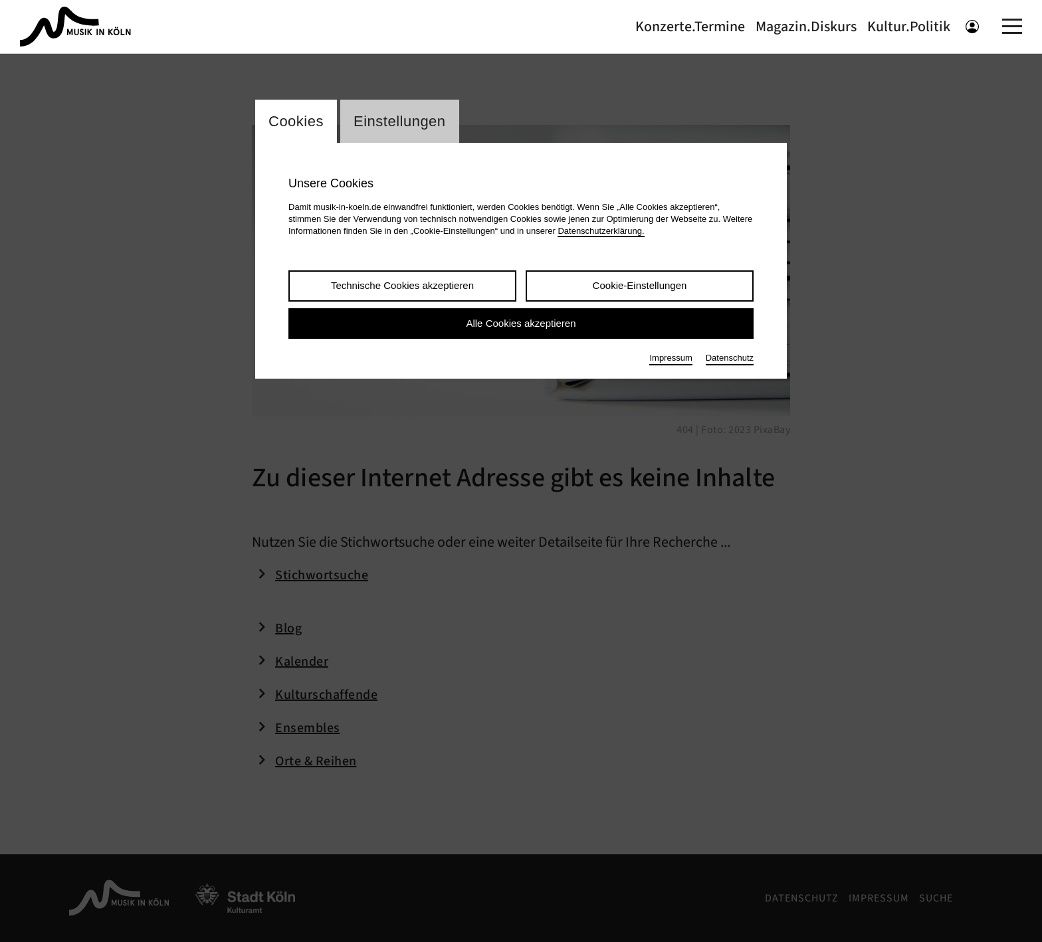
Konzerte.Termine (690, 26)
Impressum (670, 358)
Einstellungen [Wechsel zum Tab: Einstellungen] (400, 121)
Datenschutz (730, 358)
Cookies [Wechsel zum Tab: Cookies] (296, 121)
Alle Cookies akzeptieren (520, 323)
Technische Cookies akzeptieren (402, 285)
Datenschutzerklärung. (601, 231)
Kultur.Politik (908, 26)
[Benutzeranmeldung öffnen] (972, 26)
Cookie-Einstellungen (640, 285)
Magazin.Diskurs (806, 26)
